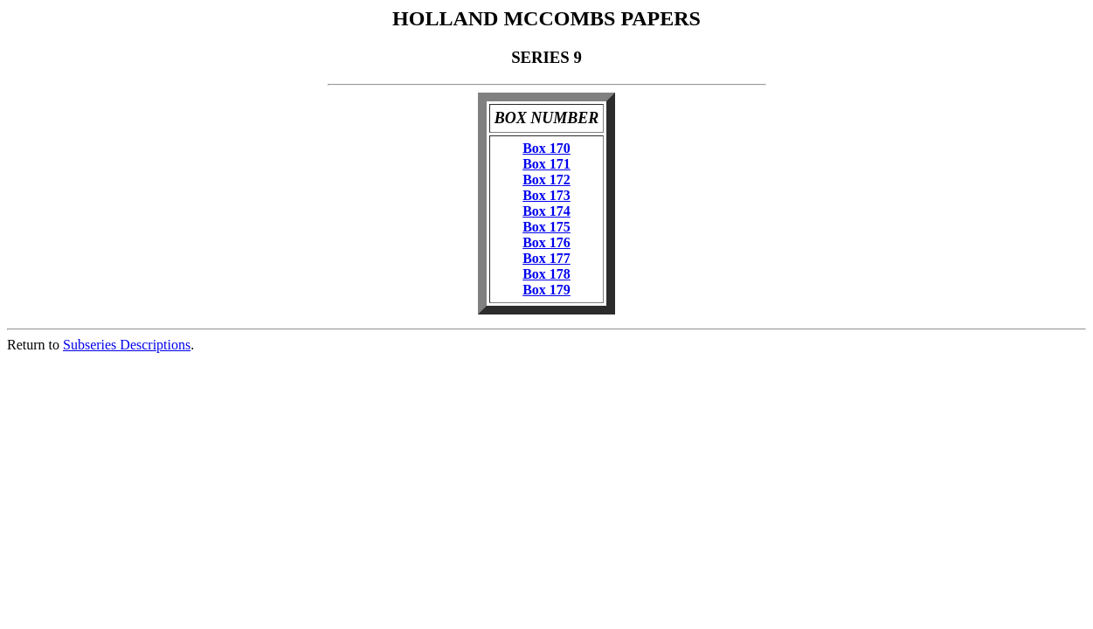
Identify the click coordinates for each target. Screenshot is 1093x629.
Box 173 (546, 195)
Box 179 (546, 289)
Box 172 (546, 179)
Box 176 (546, 242)
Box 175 (546, 226)
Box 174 (546, 211)
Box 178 (546, 273)
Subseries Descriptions (126, 344)
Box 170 (546, 148)
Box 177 (546, 258)
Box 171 (546, 163)
